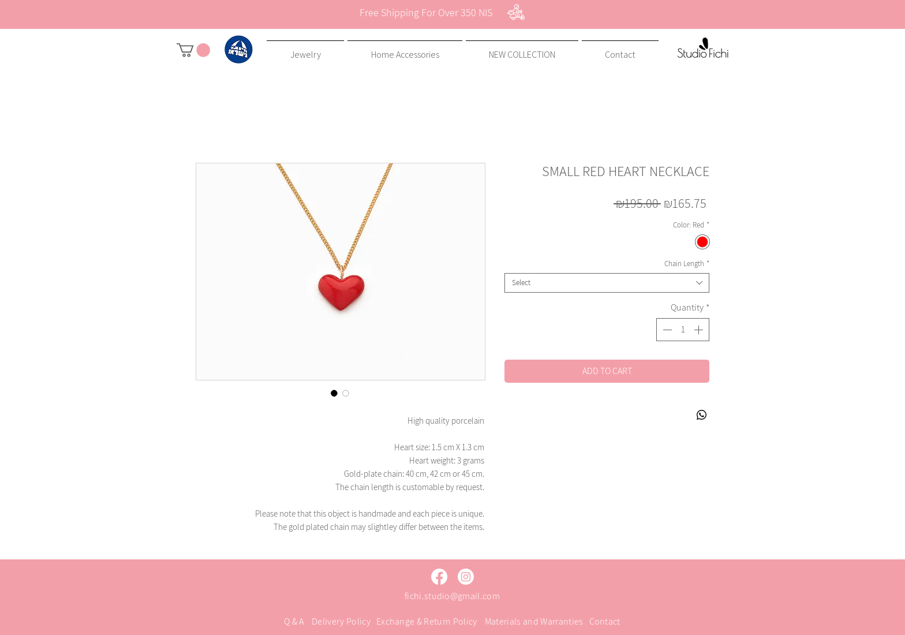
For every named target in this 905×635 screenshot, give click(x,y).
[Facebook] (439, 577)
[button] (193, 50)
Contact (604, 621)
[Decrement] (666, 330)
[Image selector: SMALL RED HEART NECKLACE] (334, 393)
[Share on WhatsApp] (702, 415)
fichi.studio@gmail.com (452, 596)
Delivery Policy (341, 621)
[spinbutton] (682, 330)
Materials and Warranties (534, 621)
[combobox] (606, 283)
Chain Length (686, 263)
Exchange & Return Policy (426, 621)
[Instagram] (466, 577)
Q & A (294, 621)
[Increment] (699, 330)
